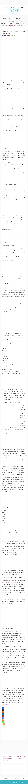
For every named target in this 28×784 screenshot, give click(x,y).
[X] (5, 35)
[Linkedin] (3, 714)
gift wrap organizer (12, 369)
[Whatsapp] (12, 35)
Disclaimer (21, 782)
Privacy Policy (7, 782)
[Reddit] (7, 35)
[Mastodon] (10, 35)
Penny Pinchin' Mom (14, 10)
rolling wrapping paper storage (11, 582)
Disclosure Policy (15, 782)
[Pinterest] (8, 35)
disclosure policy (14, 25)
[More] (14, 35)
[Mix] (3, 720)
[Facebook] (3, 35)
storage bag (16, 609)
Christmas (3, 18)
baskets (4, 516)
